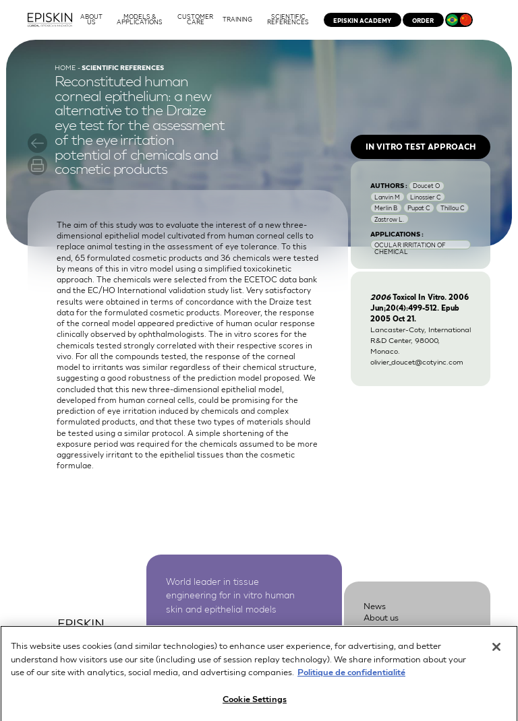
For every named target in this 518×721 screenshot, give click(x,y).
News (375, 605)
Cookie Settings (255, 703)
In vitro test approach (421, 146)
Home (65, 67)
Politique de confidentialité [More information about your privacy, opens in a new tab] (351, 676)
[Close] (496, 651)
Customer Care (394, 629)
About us (381, 617)
